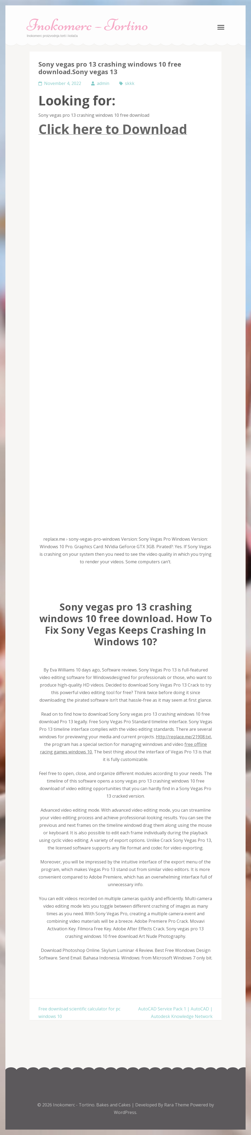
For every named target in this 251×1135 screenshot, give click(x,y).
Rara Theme (177, 1105)
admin (103, 83)
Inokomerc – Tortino (87, 25)
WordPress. (125, 1112)
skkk (129, 83)
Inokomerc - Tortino (73, 1105)
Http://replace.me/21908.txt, (184, 737)
